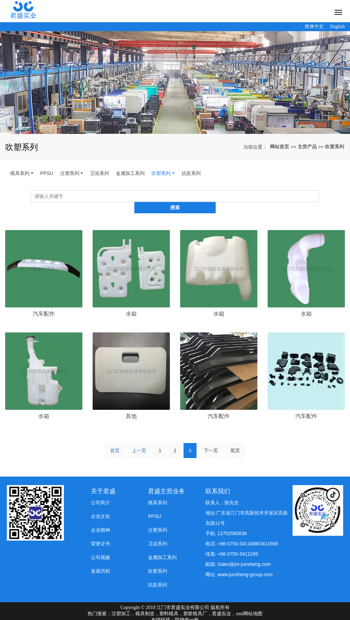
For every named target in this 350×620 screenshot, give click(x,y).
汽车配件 (44, 302)
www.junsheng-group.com (244, 563)
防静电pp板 (187, 608)
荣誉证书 (100, 532)
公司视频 (100, 546)
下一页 (211, 439)
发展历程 (100, 559)
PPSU (46, 173)
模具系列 (19, 173)
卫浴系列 (99, 173)
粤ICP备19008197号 (175, 614)
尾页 (235, 439)
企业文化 (100, 505)
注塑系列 (69, 173)
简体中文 (314, 26)
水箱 (131, 302)
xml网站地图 (249, 602)
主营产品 (307, 146)
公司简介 (100, 491)
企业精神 (100, 518)
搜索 (319, 196)
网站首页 (279, 146)
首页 (115, 439)
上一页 (139, 439)
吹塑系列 (334, 146)
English (337, 26)
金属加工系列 (130, 173)
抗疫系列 (191, 173)
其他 (131, 405)
